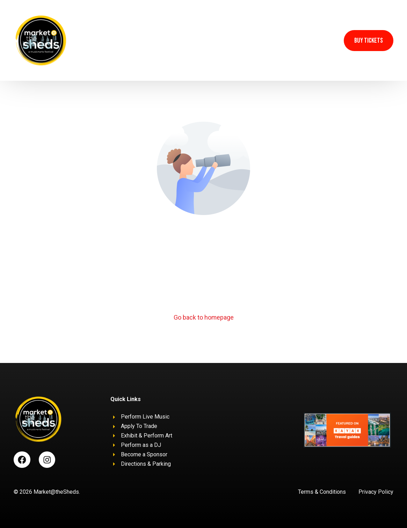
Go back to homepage (203, 317)
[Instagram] (327, 40)
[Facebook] (313, 40)
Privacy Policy (375, 491)
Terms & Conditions (322, 491)
